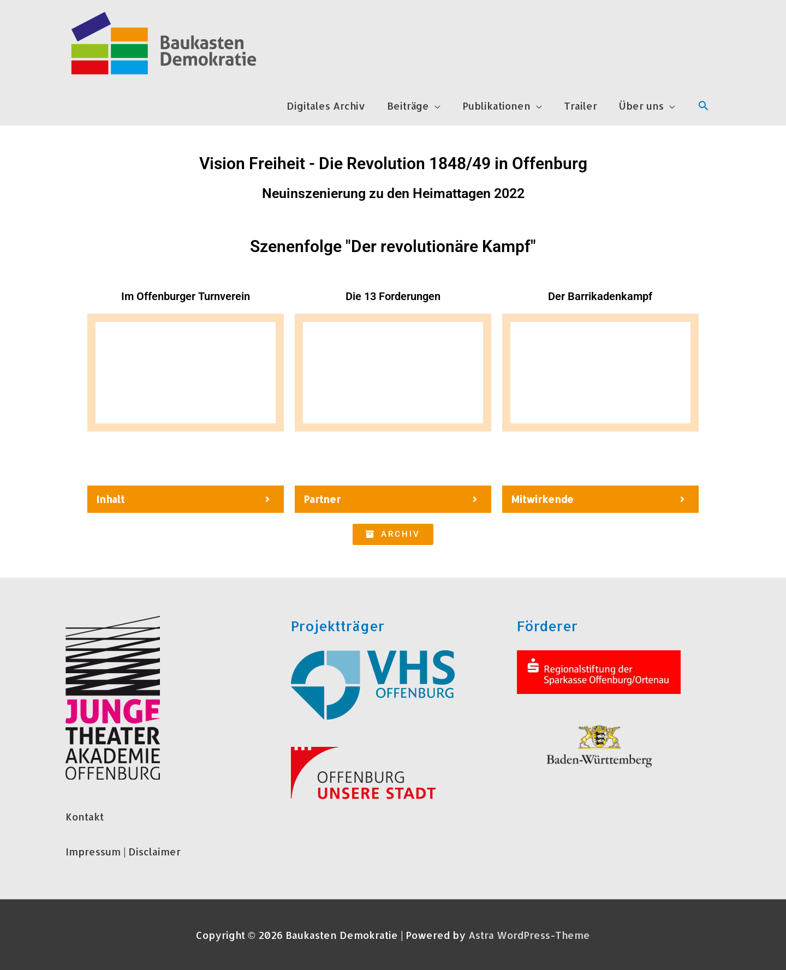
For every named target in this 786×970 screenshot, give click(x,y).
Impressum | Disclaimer (123, 851)
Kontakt (85, 816)
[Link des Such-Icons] (703, 105)
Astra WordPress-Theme (529, 935)
